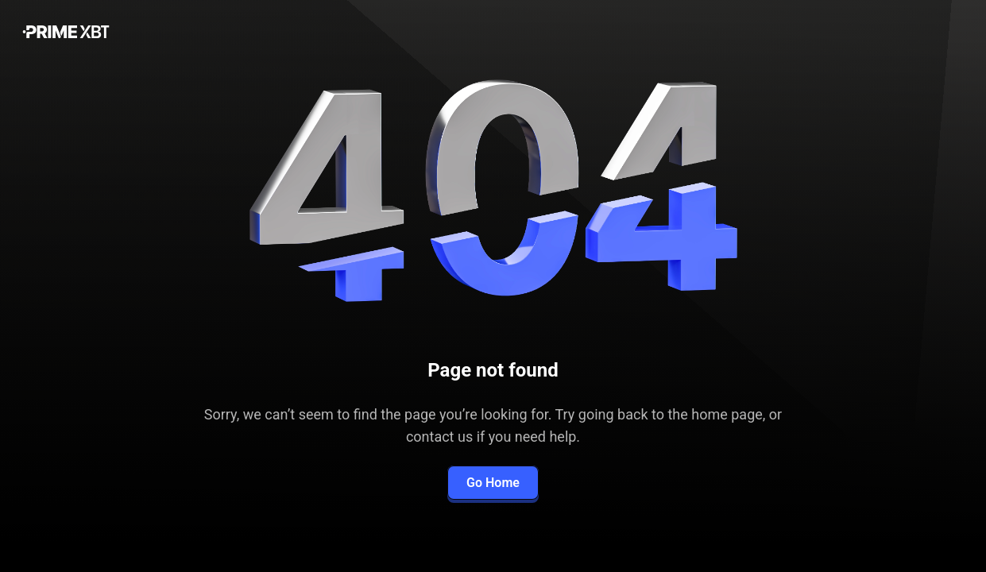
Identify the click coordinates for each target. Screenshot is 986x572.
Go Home (493, 482)
